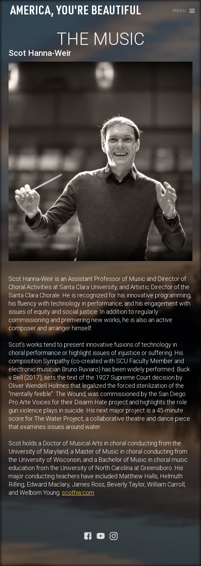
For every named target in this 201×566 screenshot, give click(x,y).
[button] (182, 11)
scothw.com (78, 492)
